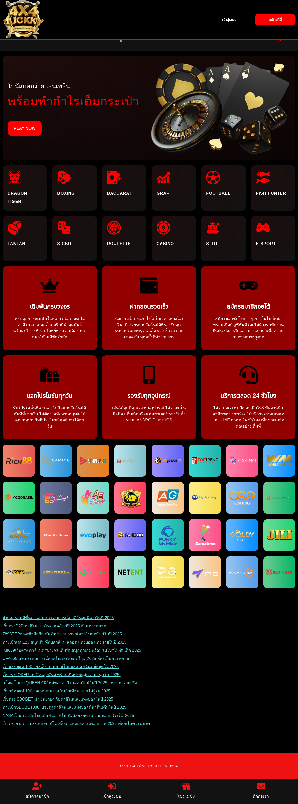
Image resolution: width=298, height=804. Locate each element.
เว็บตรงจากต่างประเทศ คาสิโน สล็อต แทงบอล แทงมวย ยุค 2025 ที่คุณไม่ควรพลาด (76, 723)
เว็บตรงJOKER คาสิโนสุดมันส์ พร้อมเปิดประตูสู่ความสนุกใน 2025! (62, 675)
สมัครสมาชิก (37, 790)
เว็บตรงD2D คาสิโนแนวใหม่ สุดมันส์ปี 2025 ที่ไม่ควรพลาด (54, 626)
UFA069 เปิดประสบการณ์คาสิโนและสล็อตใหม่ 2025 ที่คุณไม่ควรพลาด (66, 658)
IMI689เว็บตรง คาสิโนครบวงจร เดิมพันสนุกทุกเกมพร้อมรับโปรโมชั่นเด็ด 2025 (72, 650)
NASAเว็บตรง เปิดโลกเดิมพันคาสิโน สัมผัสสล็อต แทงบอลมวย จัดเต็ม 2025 (68, 715)
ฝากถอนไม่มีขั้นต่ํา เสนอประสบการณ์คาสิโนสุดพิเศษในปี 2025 (58, 618)
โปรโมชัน (186, 790)
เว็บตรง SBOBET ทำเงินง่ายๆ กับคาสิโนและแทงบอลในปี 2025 (58, 699)
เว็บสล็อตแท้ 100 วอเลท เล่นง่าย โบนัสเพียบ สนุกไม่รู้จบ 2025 (56, 691)
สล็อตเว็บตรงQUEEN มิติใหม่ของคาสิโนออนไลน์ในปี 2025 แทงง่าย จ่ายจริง (70, 683)
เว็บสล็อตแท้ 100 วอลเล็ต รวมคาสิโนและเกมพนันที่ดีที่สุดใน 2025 (61, 666)
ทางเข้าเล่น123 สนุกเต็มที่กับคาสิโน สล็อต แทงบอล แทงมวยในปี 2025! (65, 642)
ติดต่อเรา (261, 790)
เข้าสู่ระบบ (111, 790)
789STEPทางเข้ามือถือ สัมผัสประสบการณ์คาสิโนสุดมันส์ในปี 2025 (62, 634)
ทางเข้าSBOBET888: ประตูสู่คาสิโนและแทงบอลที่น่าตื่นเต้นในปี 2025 (64, 707)
